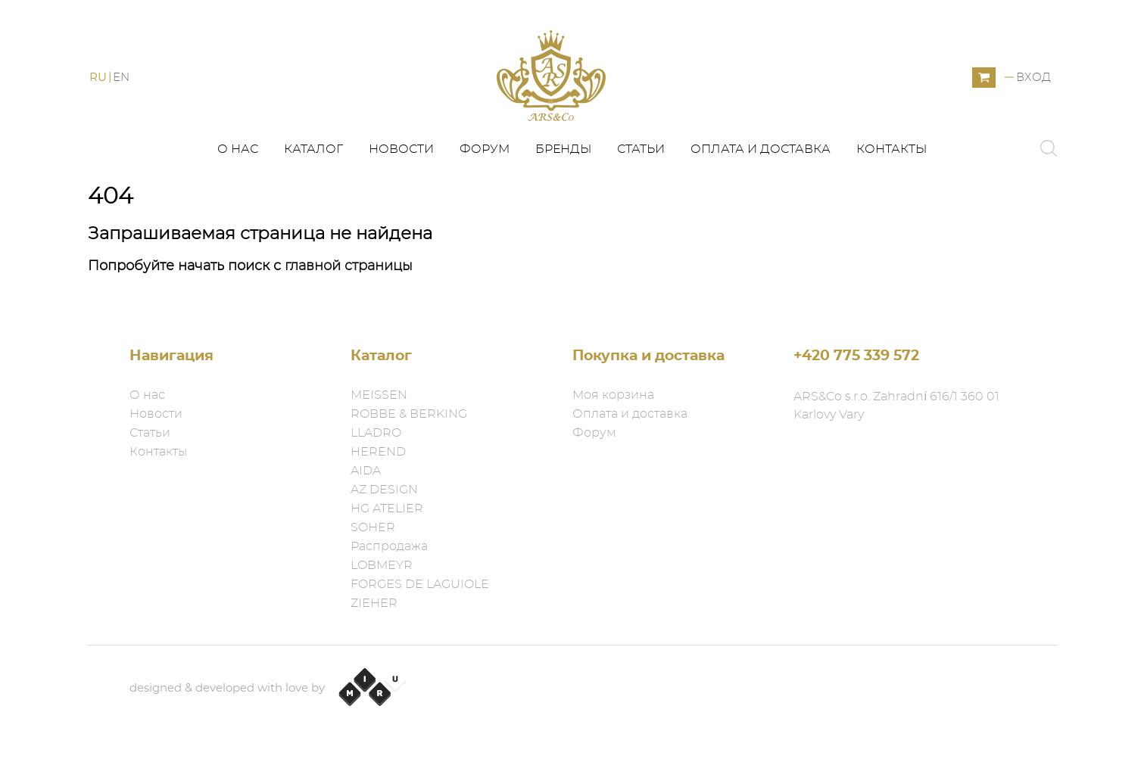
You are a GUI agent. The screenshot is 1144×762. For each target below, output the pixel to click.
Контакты (891, 149)
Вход (1033, 77)
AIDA (366, 471)
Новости (401, 149)
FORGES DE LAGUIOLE (420, 584)
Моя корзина (613, 395)
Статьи (641, 149)
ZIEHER (374, 603)
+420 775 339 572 (856, 356)
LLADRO (376, 433)
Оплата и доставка (760, 149)
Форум (485, 149)
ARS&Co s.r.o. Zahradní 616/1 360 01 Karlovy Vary (896, 405)
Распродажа (389, 546)
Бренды (563, 149)
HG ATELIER (387, 508)
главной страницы (349, 266)
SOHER (373, 527)
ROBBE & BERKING (409, 414)
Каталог (313, 149)
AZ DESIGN (384, 490)
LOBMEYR (382, 565)
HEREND (378, 452)
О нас (237, 149)
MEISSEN (379, 395)
